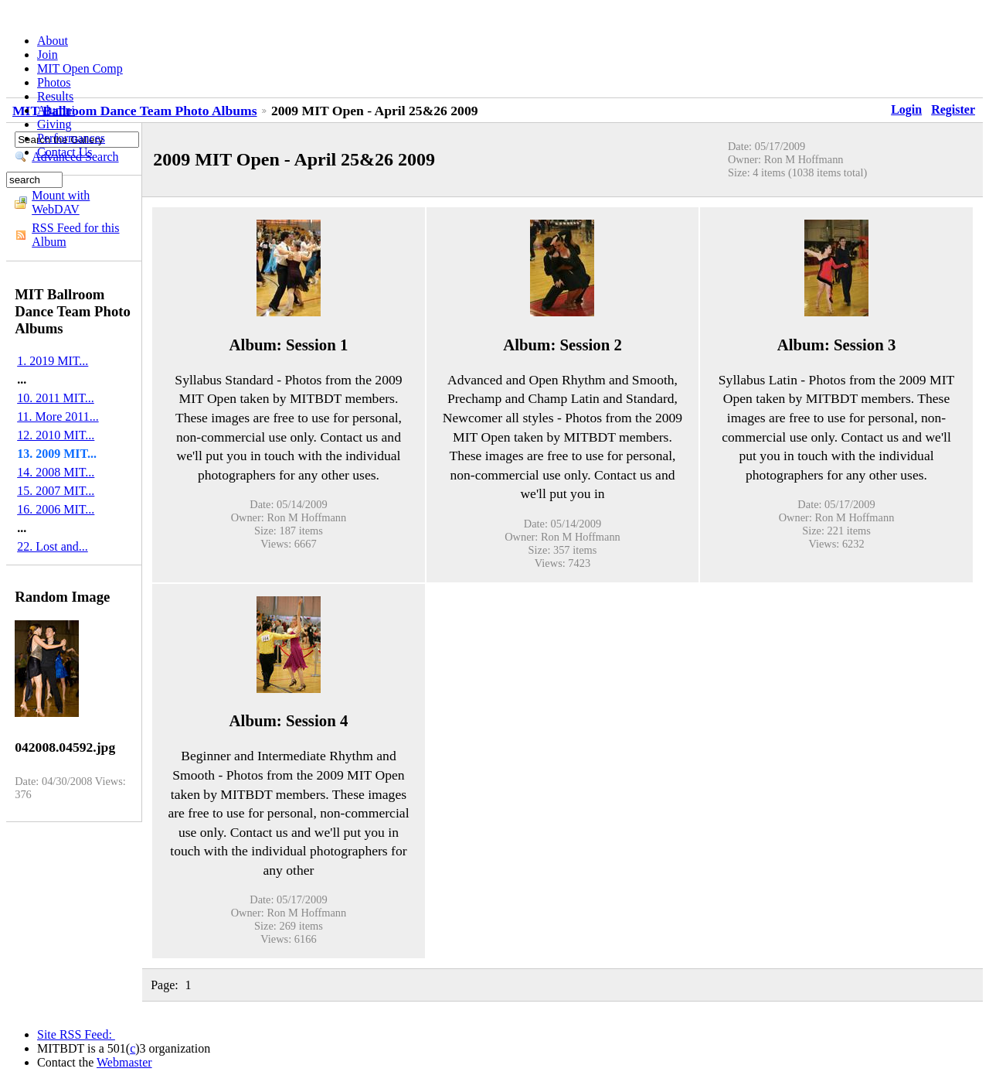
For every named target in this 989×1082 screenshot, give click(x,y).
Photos (54, 82)
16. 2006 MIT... (55, 509)
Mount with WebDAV (61, 202)
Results (55, 96)
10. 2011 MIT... (55, 397)
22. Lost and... (52, 546)
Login (906, 109)
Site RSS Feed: (76, 1034)
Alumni (56, 110)
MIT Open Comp (80, 68)
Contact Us (65, 152)
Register (953, 109)
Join (47, 54)
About (52, 40)
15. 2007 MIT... (55, 490)
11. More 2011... (57, 416)
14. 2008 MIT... (55, 472)
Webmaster (124, 1062)
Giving (54, 124)
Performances (71, 138)
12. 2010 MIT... (55, 435)
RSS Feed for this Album (75, 234)
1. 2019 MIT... (52, 360)
